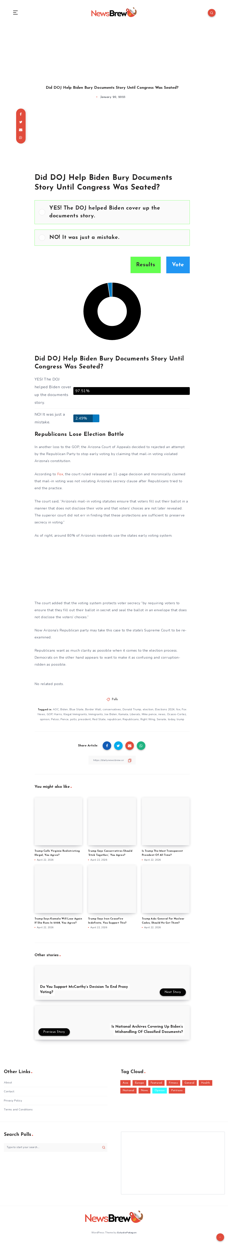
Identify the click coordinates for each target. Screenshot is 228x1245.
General (189, 1086)
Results (145, 268)
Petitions (177, 1093)
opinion (45, 722)
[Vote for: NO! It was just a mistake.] (112, 240)
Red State (99, 722)
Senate (161, 722)
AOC (56, 712)
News (144, 1093)
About (8, 1085)
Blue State (76, 712)
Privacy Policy (13, 1103)
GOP (50, 717)
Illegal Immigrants (75, 717)
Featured (156, 1086)
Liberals (135, 717)
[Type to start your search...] (55, 1150)
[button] (117, 215)
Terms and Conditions (18, 1112)
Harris (58, 717)
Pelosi (55, 722)
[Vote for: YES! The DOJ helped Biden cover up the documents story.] (112, 215)
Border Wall (93, 712)
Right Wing (147, 722)
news (162, 717)
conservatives (112, 712)
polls (73, 722)
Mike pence (149, 717)
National (128, 1093)
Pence (65, 722)
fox (178, 712)
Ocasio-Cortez (176, 717)
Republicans (131, 722)
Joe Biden (110, 717)
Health (205, 1086)
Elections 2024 (165, 712)
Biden (64, 712)
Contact (9, 1094)
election (148, 712)
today (171, 722)
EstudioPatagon (127, 1235)
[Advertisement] (114, 54)
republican (114, 722)
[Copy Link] (112, 763)
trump (180, 722)
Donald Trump (132, 712)
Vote (178, 268)
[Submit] (103, 1150)
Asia (125, 1086)
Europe (139, 1086)
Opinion (160, 1093)
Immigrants (95, 717)
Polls (115, 702)
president (84, 722)
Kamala (123, 717)
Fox (60, 477)
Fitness (173, 1086)
